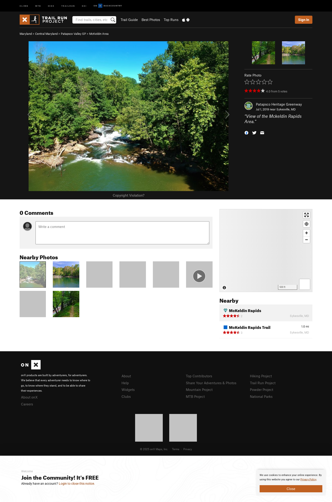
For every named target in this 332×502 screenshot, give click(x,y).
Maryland (26, 33)
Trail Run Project (263, 383)
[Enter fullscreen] (306, 215)
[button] (246, 132)
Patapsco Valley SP (73, 33)
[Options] (304, 284)
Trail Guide (129, 20)
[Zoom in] (306, 233)
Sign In (303, 20)
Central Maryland (46, 33)
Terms (175, 449)
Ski (84, 5)
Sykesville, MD (286, 109)
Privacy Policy (308, 479)
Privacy (187, 449)
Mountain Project (199, 389)
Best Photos (151, 20)
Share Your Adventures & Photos (211, 383)
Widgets (128, 389)
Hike (51, 5)
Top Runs (171, 20)
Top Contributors (199, 376)
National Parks (261, 396)
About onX (29, 397)
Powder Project (261, 389)
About (126, 376)
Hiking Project (261, 376)
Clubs (126, 396)
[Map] (266, 250)
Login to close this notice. (77, 483)
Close (291, 489)
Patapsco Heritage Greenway (279, 104)
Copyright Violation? (128, 195)
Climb (24, 5)
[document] (291, 482)
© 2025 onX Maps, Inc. (154, 449)
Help (125, 383)
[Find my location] (306, 224)
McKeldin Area (99, 33)
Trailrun (68, 5)
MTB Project (195, 396)
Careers (27, 404)
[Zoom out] (306, 239)
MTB (38, 5)
